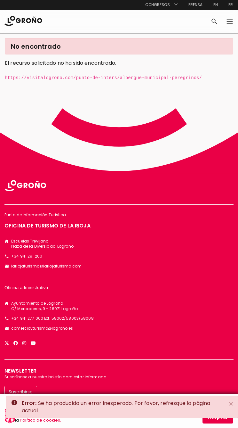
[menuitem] (161, 5)
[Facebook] (15, 343)
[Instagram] (24, 343)
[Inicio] (23, 20)
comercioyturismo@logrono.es (42, 328)
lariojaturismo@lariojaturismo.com (46, 266)
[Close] (230, 403)
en (215, 4)
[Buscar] (214, 21)
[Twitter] (6, 343)
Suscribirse (21, 392)
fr (230, 4)
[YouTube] (33, 343)
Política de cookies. (40, 423)
